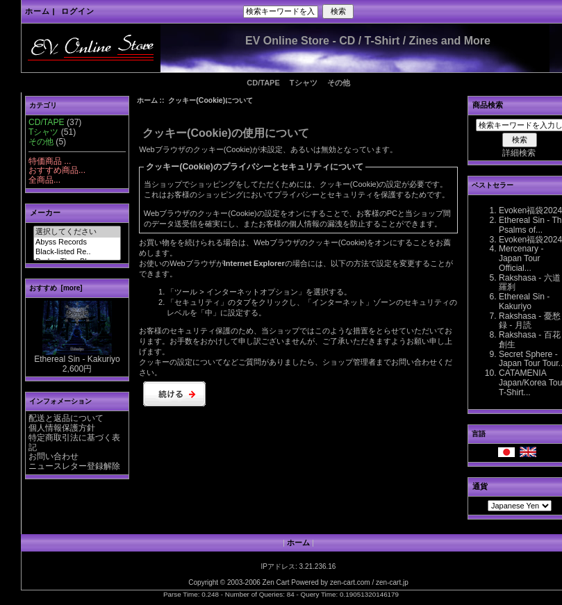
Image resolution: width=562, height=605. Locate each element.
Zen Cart (276, 582)
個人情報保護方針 (61, 428)
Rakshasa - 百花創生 (530, 339)
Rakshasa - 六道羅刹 (530, 282)
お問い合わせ (53, 456)
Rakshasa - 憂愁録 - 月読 (530, 321)
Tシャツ (303, 82)
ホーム (37, 11)
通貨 (480, 486)
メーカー (45, 212)
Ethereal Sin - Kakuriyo (77, 355)
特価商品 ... (49, 161)
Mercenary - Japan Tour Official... (521, 258)
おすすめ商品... (56, 170)
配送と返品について (66, 418)
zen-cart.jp (392, 582)
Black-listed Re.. (77, 252)
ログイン (77, 11)
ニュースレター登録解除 (74, 466)
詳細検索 (519, 153)
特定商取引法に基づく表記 (74, 442)
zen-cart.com (350, 582)
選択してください (77, 232)
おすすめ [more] (56, 288)
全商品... (44, 180)
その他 (338, 82)
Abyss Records (77, 242)
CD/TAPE (263, 82)
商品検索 (487, 105)
